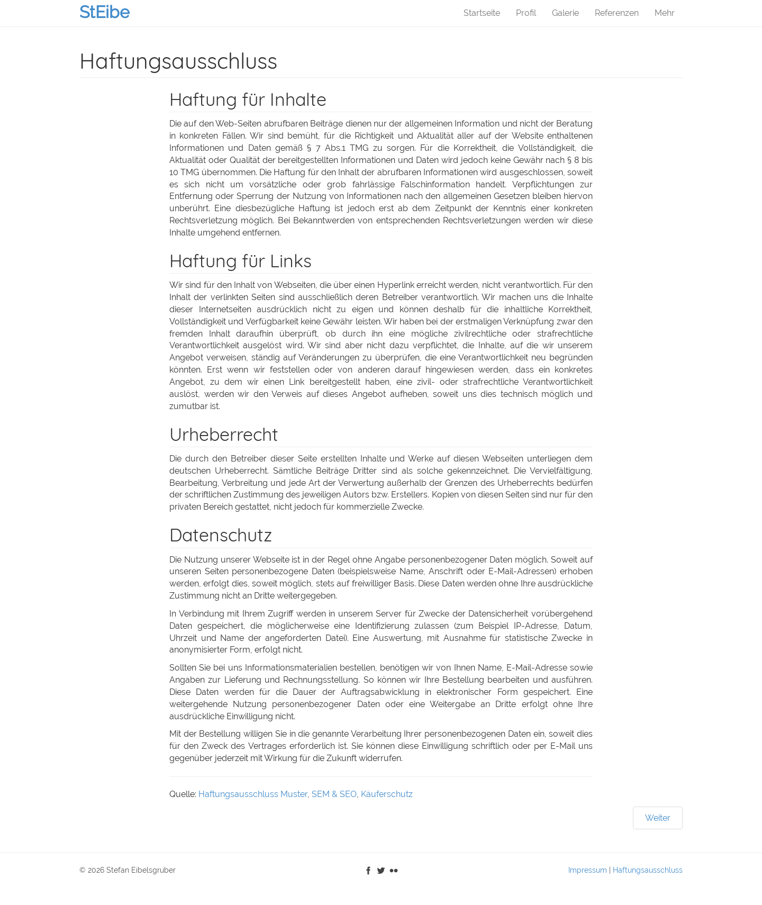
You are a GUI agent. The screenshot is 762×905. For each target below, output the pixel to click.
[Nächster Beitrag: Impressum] (658, 818)
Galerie (565, 13)
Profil (526, 13)
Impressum (587, 870)
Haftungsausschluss (648, 870)
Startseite (482, 13)
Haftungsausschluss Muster (252, 794)
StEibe (104, 12)
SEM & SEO (334, 794)
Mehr (665, 13)
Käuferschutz (387, 794)
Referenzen (617, 13)
